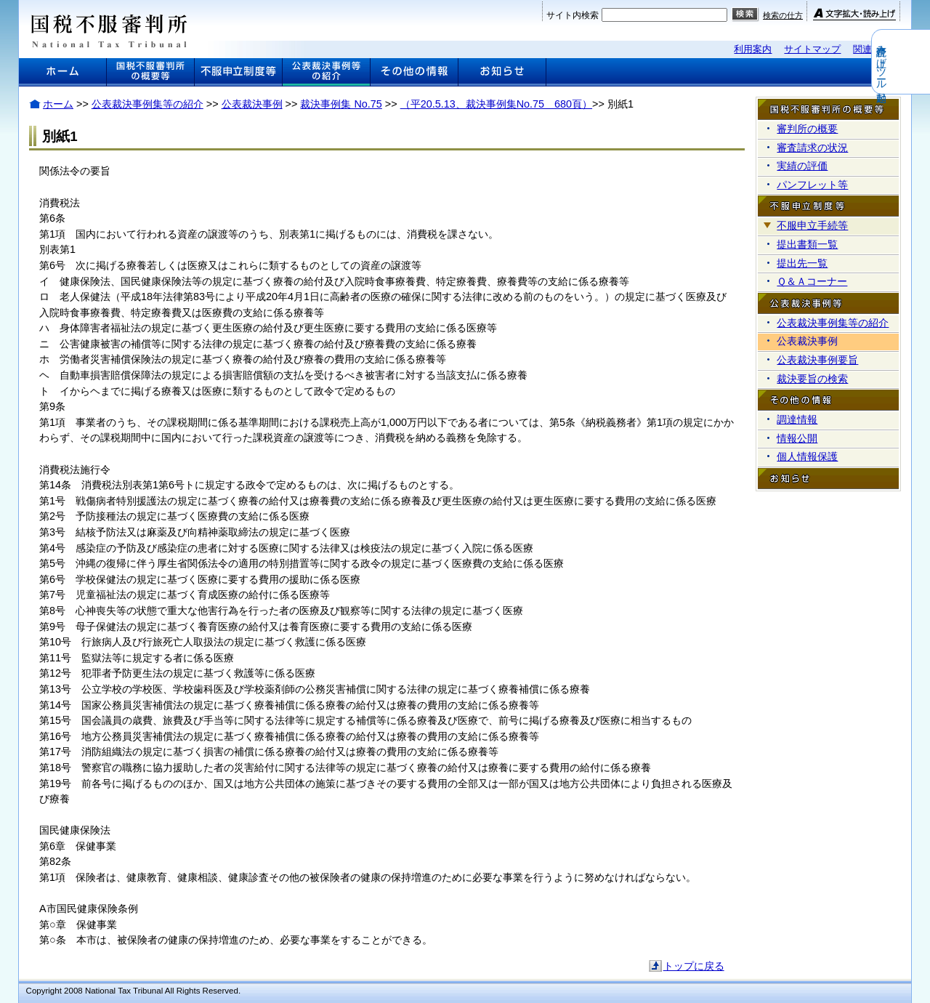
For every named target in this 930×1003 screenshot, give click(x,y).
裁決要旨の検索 (812, 378)
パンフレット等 (812, 184)
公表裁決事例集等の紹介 (147, 104)
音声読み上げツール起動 (920, 62)
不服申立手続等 (812, 225)
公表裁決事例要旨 (817, 360)
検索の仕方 (783, 15)
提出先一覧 (802, 263)
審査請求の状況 (812, 147)
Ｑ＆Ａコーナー (812, 281)
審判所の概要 (807, 128)
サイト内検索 (572, 15)
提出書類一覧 (807, 244)
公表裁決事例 (252, 104)
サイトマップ (812, 49)
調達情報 (797, 419)
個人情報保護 (807, 456)
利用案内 (753, 49)
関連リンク (876, 49)
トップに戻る (693, 966)
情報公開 (797, 438)
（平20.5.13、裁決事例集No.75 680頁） (496, 104)
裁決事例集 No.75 (340, 104)
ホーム (58, 104)
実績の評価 (802, 166)
